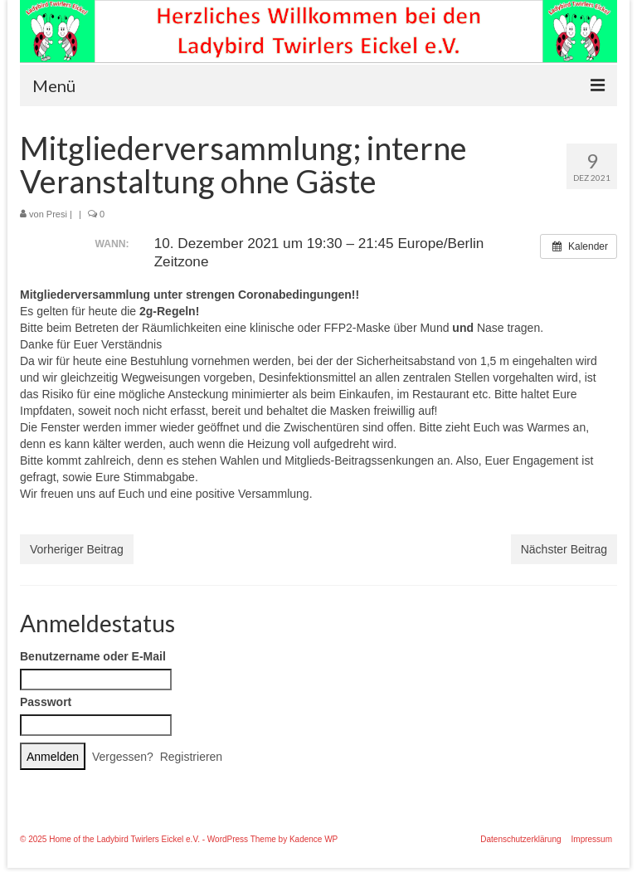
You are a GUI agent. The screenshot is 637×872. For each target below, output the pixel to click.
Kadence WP (313, 839)
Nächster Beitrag (564, 549)
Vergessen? (122, 756)
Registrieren (191, 756)
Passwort (45, 702)
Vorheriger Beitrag (77, 549)
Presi (56, 214)
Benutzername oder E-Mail (93, 656)
